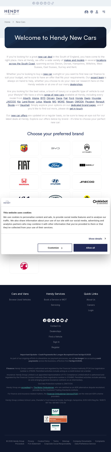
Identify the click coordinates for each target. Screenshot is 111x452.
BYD (42, 98)
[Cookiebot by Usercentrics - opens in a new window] (95, 202)
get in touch (76, 108)
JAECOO (11, 101)
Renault (100, 101)
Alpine (35, 98)
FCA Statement (34, 444)
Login (91, 310)
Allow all (90, 248)
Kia (19, 101)
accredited (25, 387)
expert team (97, 77)
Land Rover (28, 101)
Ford (71, 98)
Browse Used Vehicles (20, 299)
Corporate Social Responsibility (57, 444)
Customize (55, 248)
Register (56, 347)
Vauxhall (24, 105)
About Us (91, 299)
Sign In (56, 342)
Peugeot (89, 101)
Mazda (47, 101)
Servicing (55, 305)
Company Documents (82, 441)
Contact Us (55, 326)
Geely (87, 98)
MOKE (61, 101)
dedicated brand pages (83, 105)
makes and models (74, 60)
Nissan (69, 101)
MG (54, 101)
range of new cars (54, 94)
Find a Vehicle (55, 336)
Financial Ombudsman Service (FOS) (62, 394)
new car (47, 74)
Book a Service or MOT (55, 299)
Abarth (27, 98)
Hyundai (96, 98)
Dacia (59, 98)
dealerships (76, 84)
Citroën (51, 98)
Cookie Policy (44, 441)
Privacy (31, 441)
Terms (56, 441)
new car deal (45, 56)
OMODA (79, 101)
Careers (91, 305)
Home (7, 22)
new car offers (19, 115)
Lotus (39, 101)
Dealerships (55, 331)
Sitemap (65, 441)
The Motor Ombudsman (44, 387)
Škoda (11, 105)
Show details (95, 238)
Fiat (65, 98)
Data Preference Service (85, 444)
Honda (79, 98)
